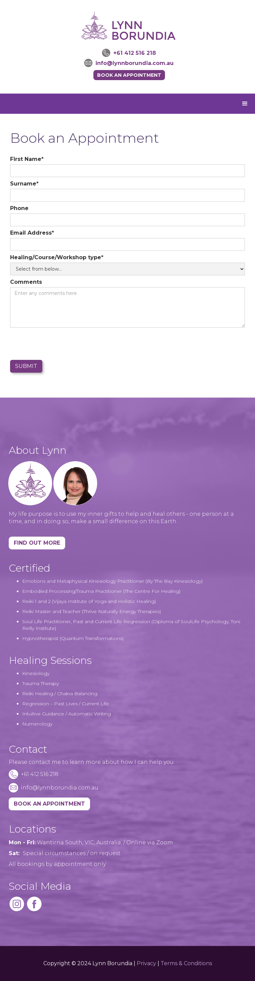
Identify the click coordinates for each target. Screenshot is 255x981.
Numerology (37, 724)
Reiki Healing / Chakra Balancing (59, 693)
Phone (19, 208)
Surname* (24, 183)
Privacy (146, 963)
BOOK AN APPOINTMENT (49, 804)
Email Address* (32, 233)
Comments (26, 282)
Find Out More (37, 543)
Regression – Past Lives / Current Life (65, 704)
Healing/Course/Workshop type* (56, 257)
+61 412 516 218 (134, 53)
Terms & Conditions (186, 963)
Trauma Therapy (40, 683)
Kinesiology (35, 673)
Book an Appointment (129, 75)
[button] (245, 104)
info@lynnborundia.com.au (134, 63)
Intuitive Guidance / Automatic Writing (66, 714)
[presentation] (61, 344)
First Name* (27, 159)
